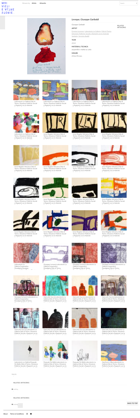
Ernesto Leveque (78, 31)
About (5, 414)
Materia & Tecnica (80, 47)
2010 (74, 43)
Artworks (43, 3)
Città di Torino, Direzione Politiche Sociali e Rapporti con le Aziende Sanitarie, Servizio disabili (92, 34)
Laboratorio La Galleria (93, 31)
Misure (75, 53)
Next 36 (14, 374)
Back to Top (132, 403)
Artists (34, 3)
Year (74, 40)
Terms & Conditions (17, 414)
